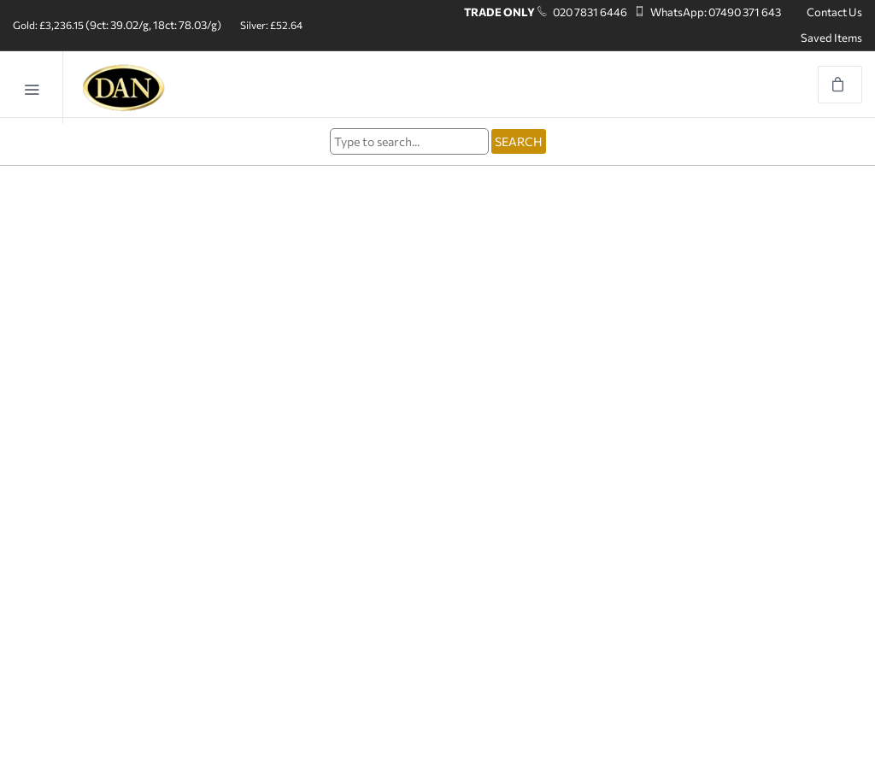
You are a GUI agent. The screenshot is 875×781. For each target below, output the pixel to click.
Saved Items (831, 37)
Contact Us (834, 12)
